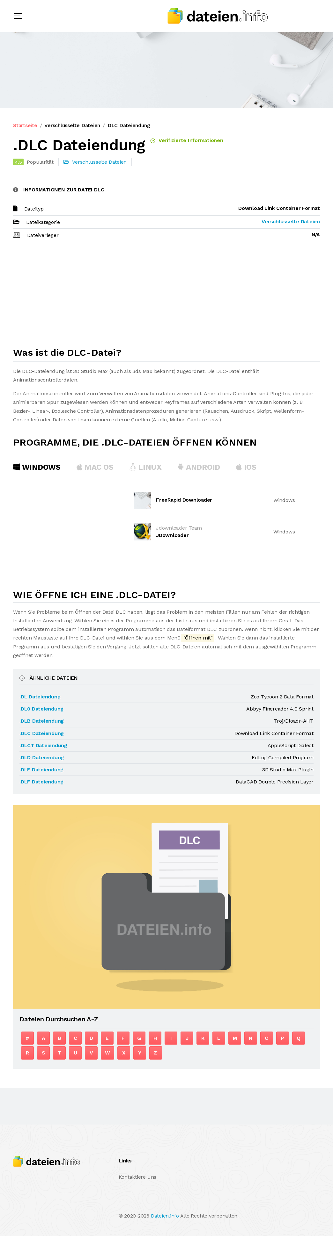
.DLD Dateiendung (41, 757)
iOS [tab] (246, 467)
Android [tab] (198, 467)
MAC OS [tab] (95, 467)
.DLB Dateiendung (41, 721)
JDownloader (172, 535)
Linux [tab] (145, 467)
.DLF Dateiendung (41, 782)
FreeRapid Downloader (184, 500)
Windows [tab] (37, 467)
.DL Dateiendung (39, 697)
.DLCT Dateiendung (43, 745)
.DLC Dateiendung (41, 733)
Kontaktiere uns (137, 1177)
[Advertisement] (166, 295)
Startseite (25, 125)
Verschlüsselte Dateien (72, 125)
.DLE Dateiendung (41, 770)
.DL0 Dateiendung (41, 709)
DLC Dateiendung (128, 125)
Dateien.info (165, 1216)
